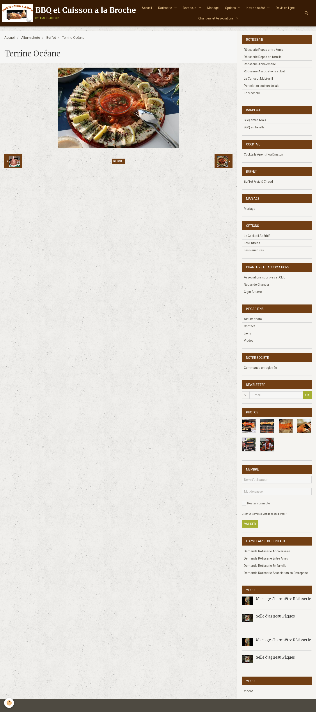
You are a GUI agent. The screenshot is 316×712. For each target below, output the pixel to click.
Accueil (159, 7)
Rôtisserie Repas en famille (263, 57)
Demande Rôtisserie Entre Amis (266, 558)
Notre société (269, 7)
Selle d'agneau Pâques (275, 616)
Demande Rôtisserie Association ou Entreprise (276, 573)
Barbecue (202, 7)
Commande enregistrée (260, 367)
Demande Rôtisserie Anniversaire (267, 551)
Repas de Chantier (256, 284)
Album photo (30, 38)
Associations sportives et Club (264, 277)
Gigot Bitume (253, 292)
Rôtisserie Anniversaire (260, 64)
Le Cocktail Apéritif (257, 236)
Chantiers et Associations (229, 18)
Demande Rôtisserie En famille (265, 565)
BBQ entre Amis (255, 120)
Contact (249, 326)
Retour (118, 161)
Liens (247, 333)
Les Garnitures (254, 250)
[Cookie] (9, 703)
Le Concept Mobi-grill (258, 78)
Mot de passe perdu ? (274, 514)
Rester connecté (256, 503)
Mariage (225, 7)
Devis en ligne (195, 18)
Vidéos (248, 340)
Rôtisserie (177, 7)
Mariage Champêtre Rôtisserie (283, 599)
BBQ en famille (254, 127)
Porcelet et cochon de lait (261, 85)
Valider (250, 524)
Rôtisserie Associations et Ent (264, 71)
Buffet (51, 38)
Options (243, 7)
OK (307, 395)
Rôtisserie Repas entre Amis (263, 49)
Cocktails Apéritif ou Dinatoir (263, 154)
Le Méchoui (252, 93)
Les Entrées (252, 243)
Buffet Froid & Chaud (258, 181)
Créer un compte (251, 514)
